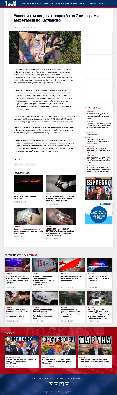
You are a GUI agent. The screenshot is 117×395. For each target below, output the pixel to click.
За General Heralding (76, 379)
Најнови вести (95, 107)
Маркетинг (48, 379)
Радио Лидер (11, 3)
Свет (67, 3)
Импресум (36, 379)
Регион (61, 3)
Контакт (60, 379)
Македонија (26, 3)
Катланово (19, 165)
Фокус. (58, 83)
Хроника (46, 3)
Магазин (73, 3)
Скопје (54, 3)
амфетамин (31, 165)
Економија (36, 3)
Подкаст (82, 3)
